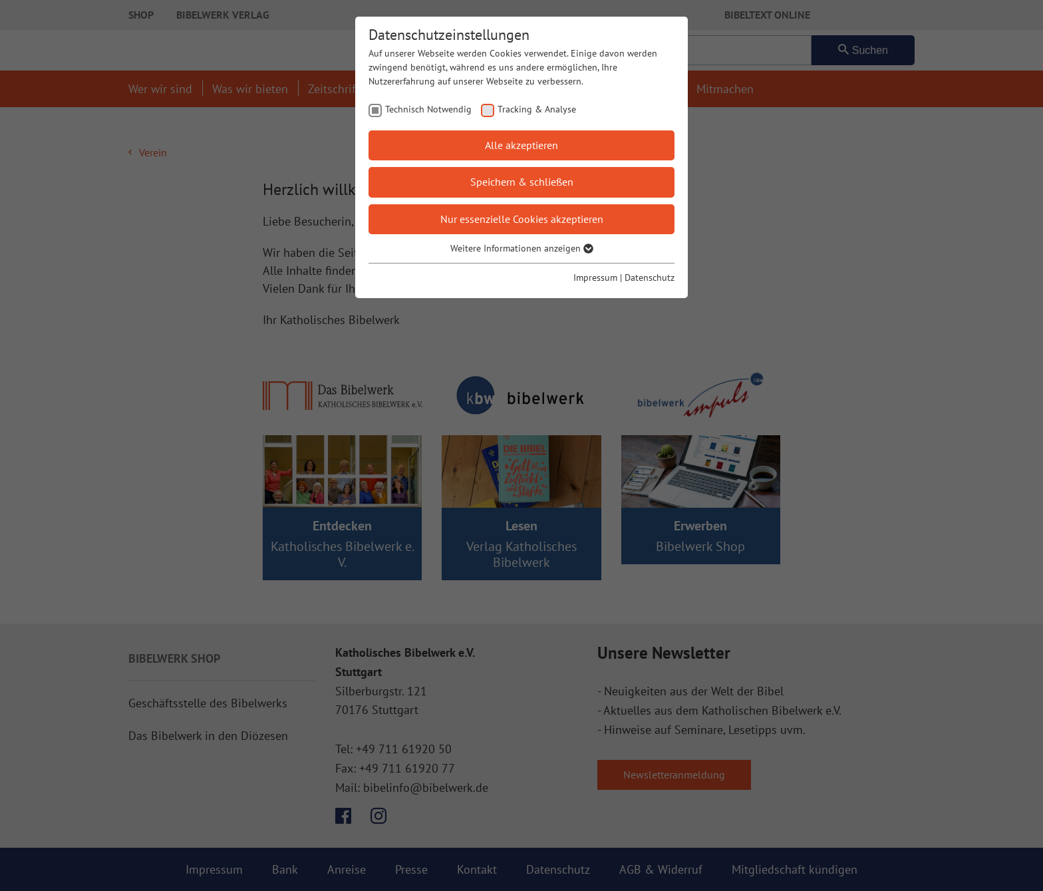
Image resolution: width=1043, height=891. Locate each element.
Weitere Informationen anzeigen (521, 248)
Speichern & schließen (521, 181)
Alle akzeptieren (521, 145)
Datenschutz (649, 277)
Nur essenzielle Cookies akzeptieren (521, 219)
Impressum (595, 277)
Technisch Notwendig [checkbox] (428, 109)
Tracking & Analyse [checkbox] (537, 109)
